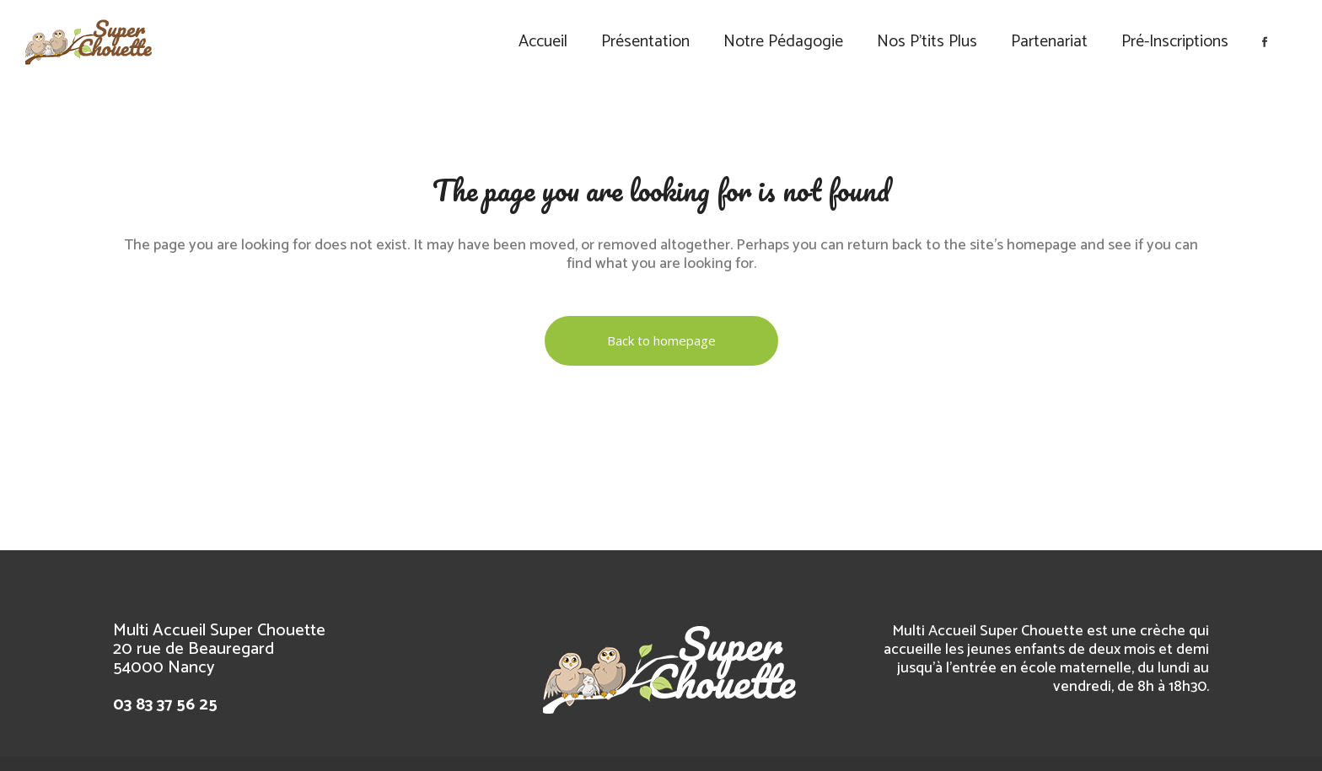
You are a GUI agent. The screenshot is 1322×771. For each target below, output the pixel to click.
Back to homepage (661, 340)
